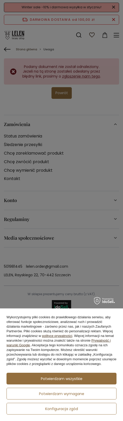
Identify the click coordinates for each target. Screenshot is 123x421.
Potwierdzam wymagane (61, 393)
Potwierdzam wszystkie (61, 378)
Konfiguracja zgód (61, 408)
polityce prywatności (57, 336)
